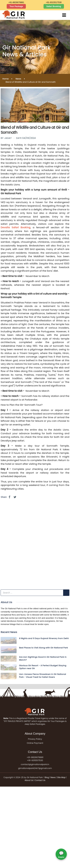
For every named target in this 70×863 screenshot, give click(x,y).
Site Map (61, 777)
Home (5, 78)
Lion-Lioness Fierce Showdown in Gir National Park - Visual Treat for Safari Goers (42, 676)
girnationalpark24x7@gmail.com (35, 768)
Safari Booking (53, 6)
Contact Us (40, 780)
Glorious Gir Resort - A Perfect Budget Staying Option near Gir (42, 667)
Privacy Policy (35, 739)
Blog (47, 777)
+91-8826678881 (16, 2)
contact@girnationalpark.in (35, 764)
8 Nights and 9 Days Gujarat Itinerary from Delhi (44, 638)
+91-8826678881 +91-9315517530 (35, 759)
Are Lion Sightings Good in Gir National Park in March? (42, 658)
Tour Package (16, 6)
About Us (29, 780)
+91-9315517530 (54, 2)
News (18, 78)
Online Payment (35, 743)
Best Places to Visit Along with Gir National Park (43, 647)
